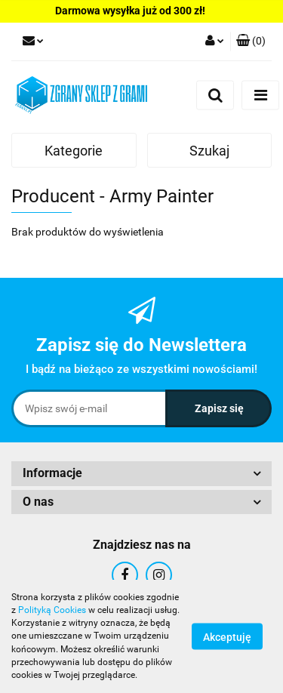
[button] (251, 41)
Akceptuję (227, 637)
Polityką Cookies (52, 610)
